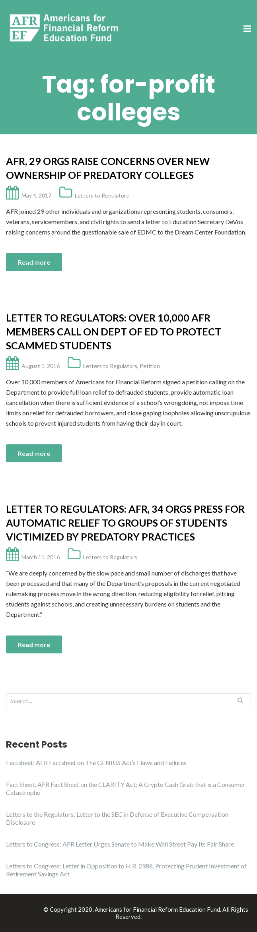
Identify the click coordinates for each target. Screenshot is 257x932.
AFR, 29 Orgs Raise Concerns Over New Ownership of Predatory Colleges (108, 168)
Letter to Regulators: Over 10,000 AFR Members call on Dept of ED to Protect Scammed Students (113, 331)
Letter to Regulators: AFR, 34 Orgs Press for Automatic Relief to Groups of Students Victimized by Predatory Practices (125, 523)
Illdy (35, 909)
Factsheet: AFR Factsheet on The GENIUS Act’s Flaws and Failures (96, 762)
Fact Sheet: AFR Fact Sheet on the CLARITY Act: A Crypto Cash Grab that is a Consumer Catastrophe (125, 788)
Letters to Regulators (102, 195)
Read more (34, 262)
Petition (150, 365)
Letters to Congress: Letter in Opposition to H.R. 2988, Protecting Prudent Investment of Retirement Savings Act (126, 870)
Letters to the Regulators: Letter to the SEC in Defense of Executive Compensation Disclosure (117, 818)
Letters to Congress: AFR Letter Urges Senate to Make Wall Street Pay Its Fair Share (120, 844)
